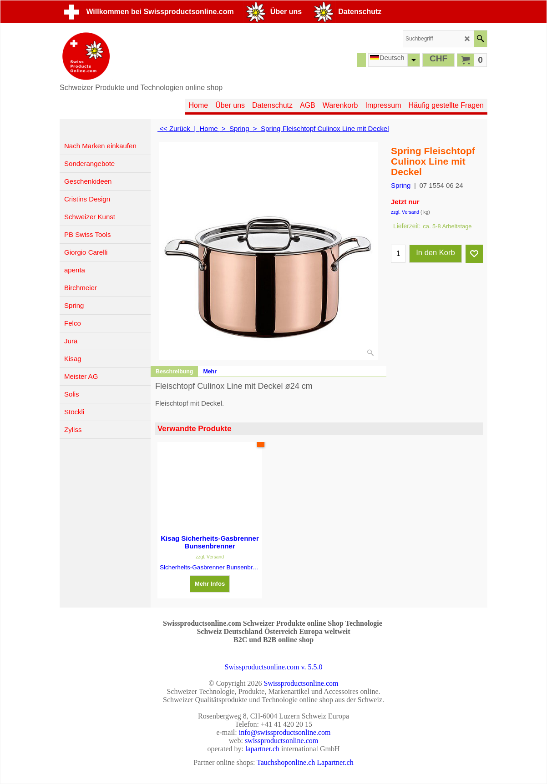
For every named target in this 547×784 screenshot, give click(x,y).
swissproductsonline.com (281, 740)
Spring (400, 185)
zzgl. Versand (405, 212)
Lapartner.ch (335, 762)
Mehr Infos (210, 583)
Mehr (210, 371)
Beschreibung (174, 371)
